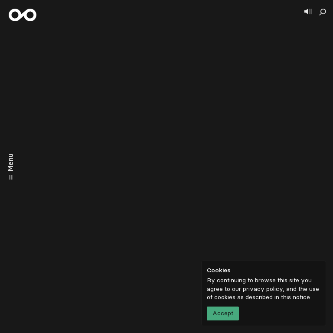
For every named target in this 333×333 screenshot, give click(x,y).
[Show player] (308, 12)
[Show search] (322, 12)
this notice (295, 297)
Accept (222, 313)
